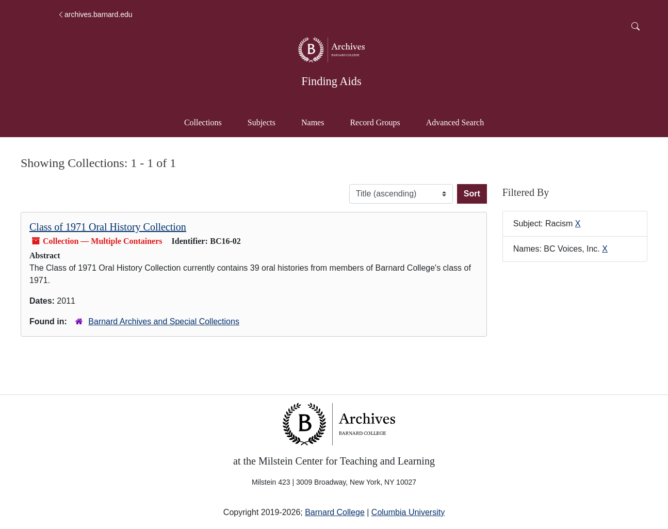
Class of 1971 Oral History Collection (107, 227)
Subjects (261, 122)
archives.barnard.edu (95, 14)
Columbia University (408, 512)
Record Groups (375, 122)
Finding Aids (331, 81)
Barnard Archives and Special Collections (163, 321)
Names (312, 122)
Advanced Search (460, 121)
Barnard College (335, 512)
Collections (203, 122)
